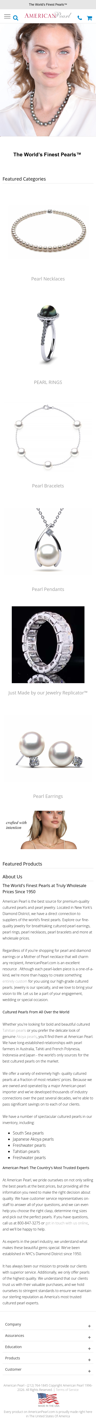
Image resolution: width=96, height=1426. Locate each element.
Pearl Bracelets (48, 486)
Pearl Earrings (48, 796)
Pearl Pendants (48, 589)
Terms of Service (67, 1390)
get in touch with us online (67, 1223)
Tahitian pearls (14, 1030)
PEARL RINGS (48, 382)
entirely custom (15, 981)
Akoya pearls (26, 1036)
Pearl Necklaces (48, 279)
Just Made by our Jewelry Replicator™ (48, 693)
